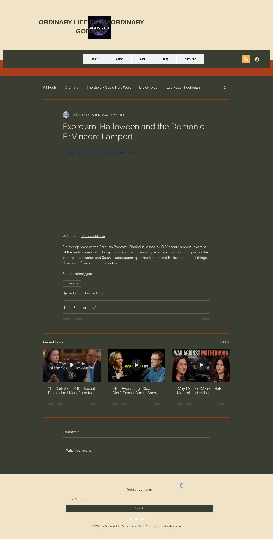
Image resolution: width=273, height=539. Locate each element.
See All (225, 341)
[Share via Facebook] (65, 307)
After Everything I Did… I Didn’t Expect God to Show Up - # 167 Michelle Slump (135, 390)
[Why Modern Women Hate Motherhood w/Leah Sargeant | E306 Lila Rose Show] (201, 365)
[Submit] (139, 508)
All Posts (50, 87)
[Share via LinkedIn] (84, 307)
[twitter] (142, 519)
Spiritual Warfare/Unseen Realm (83, 293)
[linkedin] (136, 519)
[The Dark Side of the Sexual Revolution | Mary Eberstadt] (72, 365)
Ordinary (72, 87)
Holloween (72, 283)
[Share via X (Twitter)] (74, 307)
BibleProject (148, 87)
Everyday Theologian (183, 87)
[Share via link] (94, 307)
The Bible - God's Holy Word (109, 87)
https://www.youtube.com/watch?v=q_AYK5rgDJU (98, 153)
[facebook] (131, 519)
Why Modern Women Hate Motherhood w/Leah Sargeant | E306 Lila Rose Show (199, 390)
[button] (225, 87)
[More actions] (207, 114)
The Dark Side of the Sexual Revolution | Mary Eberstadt (71, 390)
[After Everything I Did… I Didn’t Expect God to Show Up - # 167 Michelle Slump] (136, 365)
